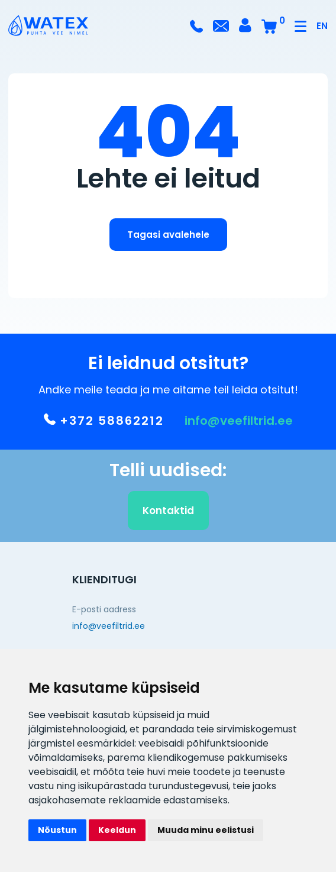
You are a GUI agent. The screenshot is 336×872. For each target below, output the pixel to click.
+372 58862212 (104, 423)
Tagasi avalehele (168, 234)
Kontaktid (168, 513)
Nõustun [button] (57, 830)
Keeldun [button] (117, 830)
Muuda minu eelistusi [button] (205, 830)
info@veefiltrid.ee (239, 423)
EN (322, 26)
